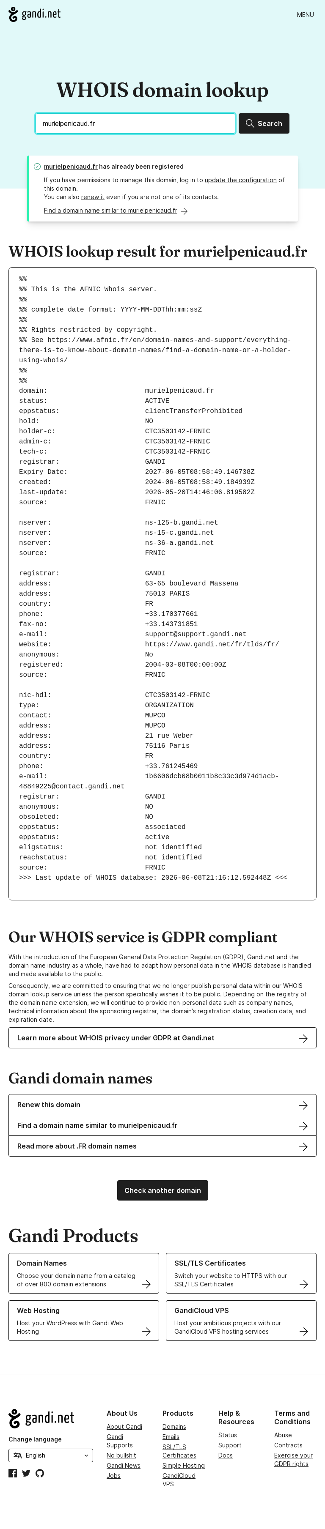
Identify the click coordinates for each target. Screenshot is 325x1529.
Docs (225, 1455)
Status (227, 1435)
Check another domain (162, 1190)
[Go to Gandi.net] (34, 14)
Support (230, 1445)
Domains (174, 1426)
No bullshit (121, 1455)
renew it (93, 196)
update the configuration (241, 179)
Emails (170, 1436)
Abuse (283, 1435)
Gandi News (123, 1465)
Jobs (114, 1475)
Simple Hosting (183, 1465)
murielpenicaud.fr (71, 166)
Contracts (288, 1445)
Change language (35, 1439)
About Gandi (124, 1426)
